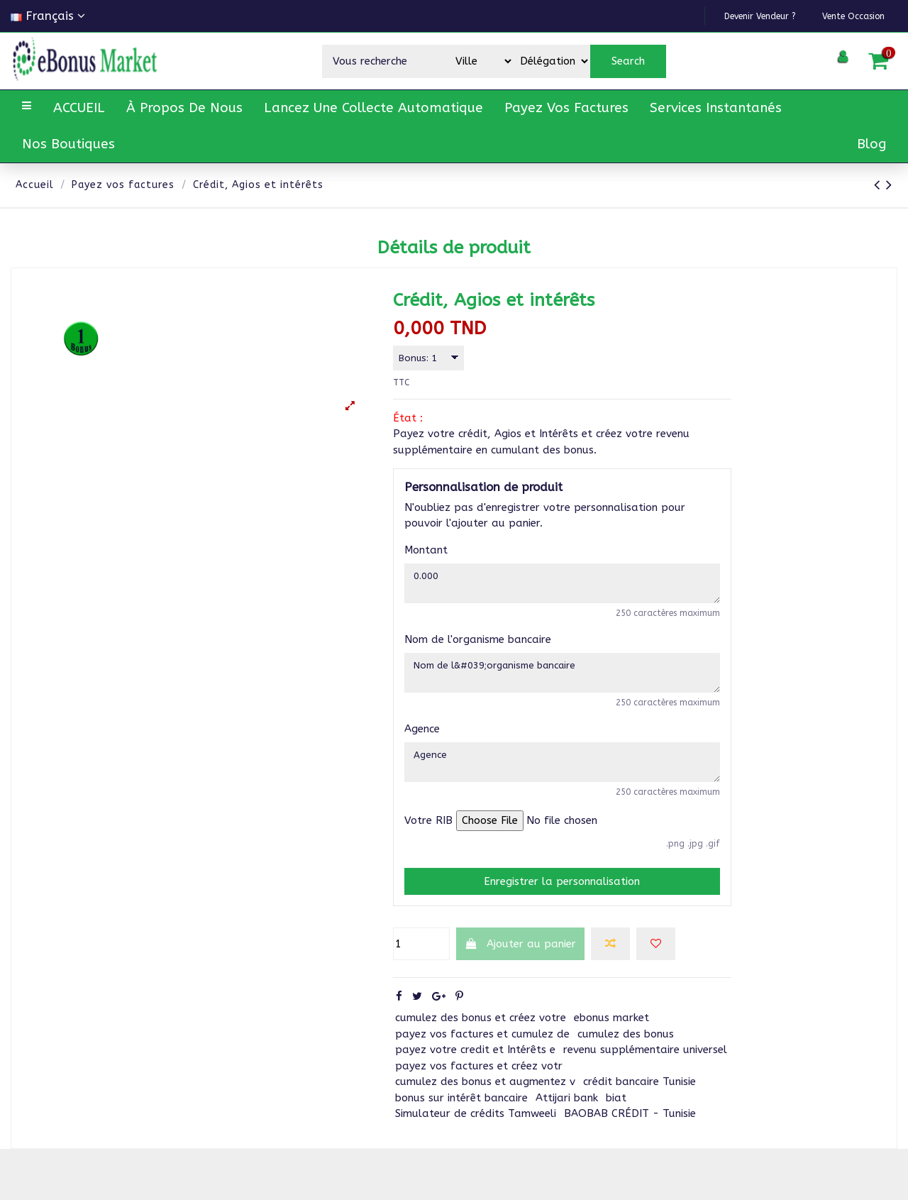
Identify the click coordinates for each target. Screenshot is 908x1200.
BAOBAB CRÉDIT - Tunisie (630, 1132)
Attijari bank (567, 1116)
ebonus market (611, 1036)
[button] (184, 108)
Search (628, 61)
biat (616, 1116)
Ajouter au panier (521, 962)
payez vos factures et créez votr (479, 1084)
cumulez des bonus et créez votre (480, 1036)
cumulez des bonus (625, 1052)
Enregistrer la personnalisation (562, 899)
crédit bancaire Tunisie (639, 1100)
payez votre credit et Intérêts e (475, 1068)
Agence (422, 742)
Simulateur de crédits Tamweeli (475, 1132)
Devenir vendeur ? (720, 15)
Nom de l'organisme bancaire (477, 648)
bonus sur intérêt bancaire (461, 1116)
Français (48, 16)
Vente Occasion (841, 15)
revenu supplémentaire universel (645, 1068)
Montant (426, 552)
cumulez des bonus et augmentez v (485, 1100)
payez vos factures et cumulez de (482, 1052)
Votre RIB (428, 839)
